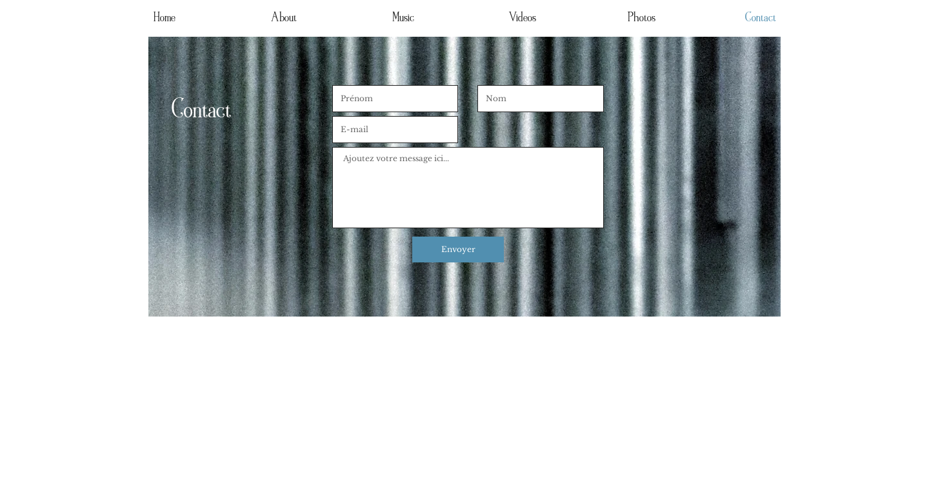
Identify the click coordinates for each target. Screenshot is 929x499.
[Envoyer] (458, 249)
